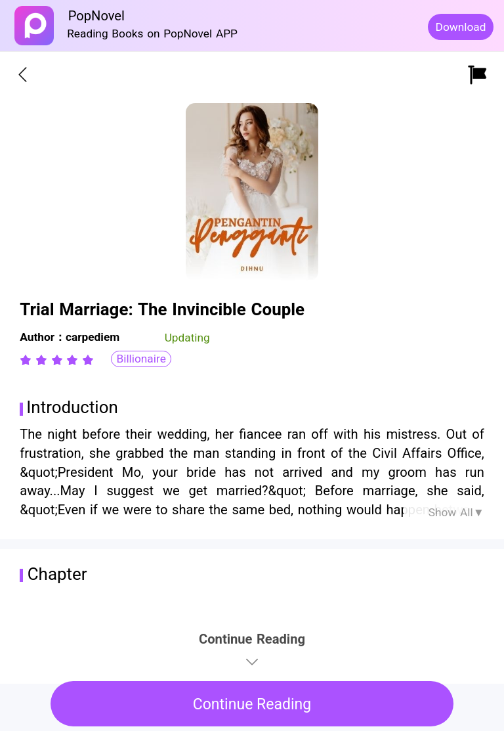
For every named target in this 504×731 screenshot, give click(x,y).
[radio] (27, 360)
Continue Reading (252, 704)
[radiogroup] (57, 360)
